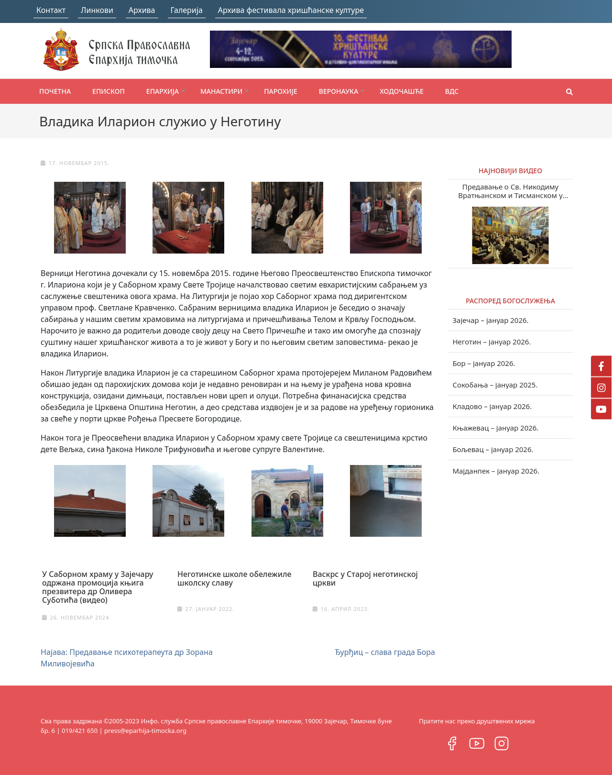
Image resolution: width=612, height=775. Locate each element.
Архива (142, 10)
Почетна (55, 91)
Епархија (162, 91)
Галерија (187, 10)
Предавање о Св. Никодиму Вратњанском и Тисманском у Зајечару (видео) (511, 190)
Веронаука (338, 91)
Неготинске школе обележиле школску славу (234, 578)
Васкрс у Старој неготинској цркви (365, 578)
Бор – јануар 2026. (483, 363)
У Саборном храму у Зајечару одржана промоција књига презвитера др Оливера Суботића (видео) (97, 587)
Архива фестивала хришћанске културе (291, 10)
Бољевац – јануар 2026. (492, 449)
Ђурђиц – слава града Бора (385, 652)
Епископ (108, 91)
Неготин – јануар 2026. (491, 341)
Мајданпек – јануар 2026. (495, 470)
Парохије (280, 91)
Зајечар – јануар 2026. (490, 320)
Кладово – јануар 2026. (492, 406)
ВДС (452, 91)
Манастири (221, 91)
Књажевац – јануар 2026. (495, 427)
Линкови (97, 10)
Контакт (51, 10)
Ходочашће (401, 91)
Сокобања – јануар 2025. (494, 384)
